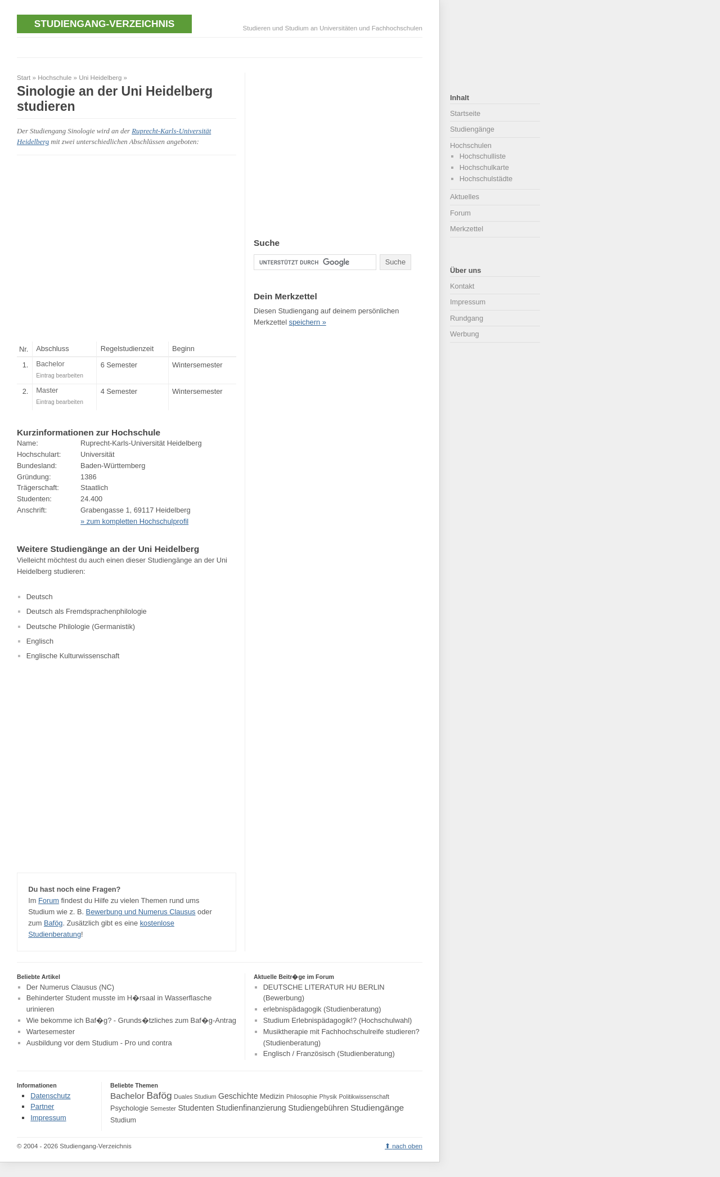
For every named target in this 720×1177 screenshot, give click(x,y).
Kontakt (462, 286)
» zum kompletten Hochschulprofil (134, 521)
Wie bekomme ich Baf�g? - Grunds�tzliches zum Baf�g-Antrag (131, 1020)
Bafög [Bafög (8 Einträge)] (159, 1095)
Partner (42, 1106)
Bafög (53, 923)
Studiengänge (472, 129)
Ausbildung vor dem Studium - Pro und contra (99, 1043)
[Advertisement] (221, 46)
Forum (48, 900)
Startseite (465, 113)
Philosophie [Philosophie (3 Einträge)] (301, 1096)
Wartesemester (50, 1031)
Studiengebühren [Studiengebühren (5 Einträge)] (318, 1107)
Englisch (39, 641)
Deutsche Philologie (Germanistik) (80, 626)
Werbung (464, 334)
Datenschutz (50, 1095)
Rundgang (466, 318)
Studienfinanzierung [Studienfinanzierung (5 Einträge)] (251, 1107)
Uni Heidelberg (100, 77)
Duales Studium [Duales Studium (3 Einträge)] (195, 1096)
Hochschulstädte (486, 178)
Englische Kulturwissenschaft (73, 656)
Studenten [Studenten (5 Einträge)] (196, 1107)
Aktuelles (464, 196)
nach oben (407, 1146)
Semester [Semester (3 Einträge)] (163, 1108)
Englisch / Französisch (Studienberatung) (329, 1054)
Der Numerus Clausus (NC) (70, 987)
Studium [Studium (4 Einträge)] (123, 1120)
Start (23, 77)
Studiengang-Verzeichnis (104, 23)
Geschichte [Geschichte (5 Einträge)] (238, 1095)
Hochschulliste (483, 156)
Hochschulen (471, 145)
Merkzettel (466, 228)
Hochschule (54, 77)
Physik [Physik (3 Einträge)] (328, 1096)
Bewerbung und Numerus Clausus (141, 912)
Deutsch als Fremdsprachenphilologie (86, 611)
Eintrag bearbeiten (59, 375)
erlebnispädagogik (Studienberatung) (322, 1009)
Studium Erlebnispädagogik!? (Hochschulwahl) (337, 1020)
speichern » (307, 322)
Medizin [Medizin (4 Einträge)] (272, 1096)
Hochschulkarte (484, 167)
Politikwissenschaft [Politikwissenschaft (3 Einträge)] (364, 1096)
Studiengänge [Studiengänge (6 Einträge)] (377, 1107)
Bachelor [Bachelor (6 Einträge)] (127, 1095)
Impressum (467, 302)
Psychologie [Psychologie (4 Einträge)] (129, 1108)
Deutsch (39, 596)
